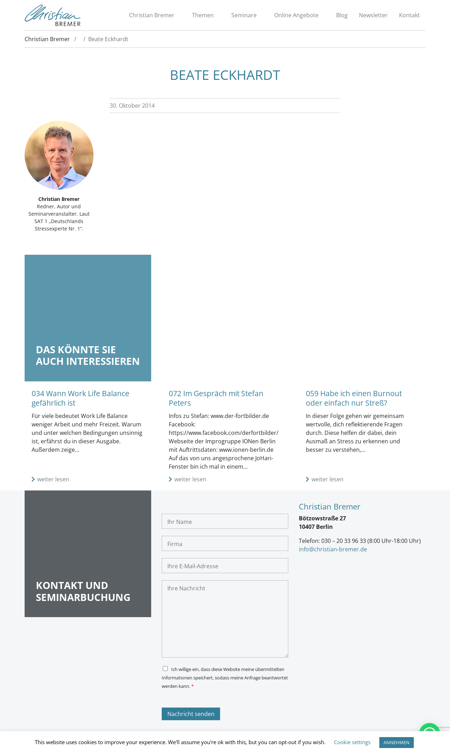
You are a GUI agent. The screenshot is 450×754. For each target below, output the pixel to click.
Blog (342, 15)
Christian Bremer (151, 15)
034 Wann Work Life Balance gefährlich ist (80, 398)
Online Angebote (296, 15)
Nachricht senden (190, 714)
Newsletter (373, 15)
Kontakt (409, 15)
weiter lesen (53, 479)
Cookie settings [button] (352, 742)
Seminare (244, 15)
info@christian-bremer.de (333, 549)
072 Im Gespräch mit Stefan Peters (216, 398)
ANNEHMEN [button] (397, 742)
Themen (203, 15)
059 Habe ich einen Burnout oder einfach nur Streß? (354, 398)
